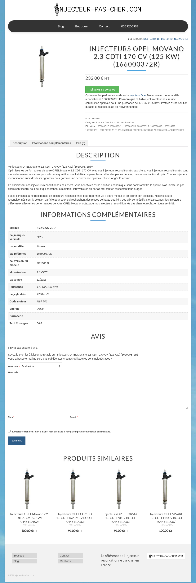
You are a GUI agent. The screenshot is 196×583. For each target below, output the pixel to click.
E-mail (74, 417)
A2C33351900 (160, 130)
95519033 (127, 130)
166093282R (91, 130)
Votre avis (13, 372)
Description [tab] (20, 143)
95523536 (148, 130)
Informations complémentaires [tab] (51, 143)
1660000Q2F (102, 126)
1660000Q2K (129, 126)
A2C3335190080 (176, 130)
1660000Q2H (116, 126)
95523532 (137, 130)
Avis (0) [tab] (80, 143)
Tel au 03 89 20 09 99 (102, 89)
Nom (11, 417)
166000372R (143, 126)
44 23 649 (116, 130)
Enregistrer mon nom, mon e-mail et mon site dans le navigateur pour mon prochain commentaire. (61, 432)
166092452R (169, 126)
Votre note (14, 366)
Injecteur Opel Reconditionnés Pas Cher (165, 39)
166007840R (156, 126)
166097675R (105, 130)
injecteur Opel (138, 95)
